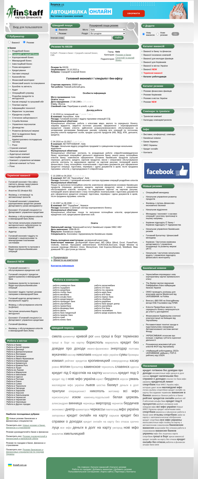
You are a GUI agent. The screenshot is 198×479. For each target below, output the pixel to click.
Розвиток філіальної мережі (25, 131)
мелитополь (110, 372)
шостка (101, 385)
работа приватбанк (62, 306)
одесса (134, 366)
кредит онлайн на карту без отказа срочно (111, 421)
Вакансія (63, 30)
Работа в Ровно (13, 381)
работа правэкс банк (63, 315)
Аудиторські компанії (20, 154)
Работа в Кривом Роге (17, 365)
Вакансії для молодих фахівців (158, 58)
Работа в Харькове (15, 390)
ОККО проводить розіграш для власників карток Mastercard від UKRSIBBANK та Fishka (161, 294)
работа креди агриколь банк (107, 313)
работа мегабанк (61, 294)
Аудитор (13, 231)
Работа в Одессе (14, 377)
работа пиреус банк (103, 297)
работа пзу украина (103, 290)
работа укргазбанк (103, 306)
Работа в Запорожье (16, 356)
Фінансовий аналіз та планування (28, 83)
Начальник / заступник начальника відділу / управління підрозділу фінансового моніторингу (163, 255)
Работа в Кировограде (17, 361)
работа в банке (175, 395)
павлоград (111, 409)
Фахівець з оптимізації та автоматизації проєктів (21, 196)
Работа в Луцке (13, 368)
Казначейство (18, 77)
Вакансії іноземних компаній (157, 55)
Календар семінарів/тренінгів (157, 120)
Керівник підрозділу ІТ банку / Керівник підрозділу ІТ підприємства (163, 223)
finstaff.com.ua (19, 465)
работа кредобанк (61, 290)
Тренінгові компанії (152, 116)
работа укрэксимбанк (104, 285)
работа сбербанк (102, 299)
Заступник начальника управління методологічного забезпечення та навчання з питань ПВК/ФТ (25, 225)
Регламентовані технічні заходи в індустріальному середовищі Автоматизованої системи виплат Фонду (162, 328)
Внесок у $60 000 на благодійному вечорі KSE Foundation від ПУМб (162, 301)
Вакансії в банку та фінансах (157, 51)
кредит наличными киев (169, 409)
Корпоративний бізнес (23, 57)
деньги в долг (129, 385)
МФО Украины (150, 145)
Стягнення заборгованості (24, 118)
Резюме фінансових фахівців (157, 91)
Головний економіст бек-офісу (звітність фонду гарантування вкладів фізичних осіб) (23, 184)
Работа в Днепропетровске (19, 352)
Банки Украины (150, 141)
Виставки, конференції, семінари (159, 134)
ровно (55, 366)
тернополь (107, 366)
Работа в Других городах (18, 404)
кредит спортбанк (151, 420)
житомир (114, 391)
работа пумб (59, 317)
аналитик (57, 433)
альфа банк (160, 401)
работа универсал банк (64, 285)
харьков (114, 415)
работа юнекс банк (62, 319)
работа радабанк (102, 301)
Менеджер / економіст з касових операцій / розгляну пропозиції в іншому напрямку (161, 216)
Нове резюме (164, 34)
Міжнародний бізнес (22, 60)
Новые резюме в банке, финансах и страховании (25, 426)
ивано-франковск (98, 348)
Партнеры (120, 471)
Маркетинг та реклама (23, 111)
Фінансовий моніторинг (23, 80)
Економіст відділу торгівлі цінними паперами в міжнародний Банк (25, 293)
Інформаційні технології (23, 108)
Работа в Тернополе (16, 386)
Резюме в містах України (155, 98)
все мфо (65, 427)
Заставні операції (20, 73)
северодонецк (120, 360)
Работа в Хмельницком (17, 395)
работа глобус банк (62, 292)
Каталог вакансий (100, 467)
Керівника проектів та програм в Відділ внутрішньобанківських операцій (24, 249)
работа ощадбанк (61, 288)
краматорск (82, 409)
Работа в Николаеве (16, 374)
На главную (83, 467)
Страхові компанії (18, 148)
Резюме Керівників (152, 94)
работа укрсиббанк (62, 303)
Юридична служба (21, 114)
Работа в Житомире (16, 354)
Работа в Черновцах (16, 402)
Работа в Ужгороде (15, 388)
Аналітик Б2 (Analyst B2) (20, 190)
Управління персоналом (24, 124)
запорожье (58, 415)
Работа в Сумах (14, 383)
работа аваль (59, 310)
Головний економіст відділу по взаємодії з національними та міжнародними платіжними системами (23, 239)
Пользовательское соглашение (83, 471)
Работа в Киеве (13, 345)
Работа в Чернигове (16, 399)
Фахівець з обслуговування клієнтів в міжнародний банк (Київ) (26, 217)
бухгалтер (77, 366)
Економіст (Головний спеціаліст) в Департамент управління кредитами (26, 211)
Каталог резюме (118, 467)
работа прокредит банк (64, 301)
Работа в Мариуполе (16, 372)
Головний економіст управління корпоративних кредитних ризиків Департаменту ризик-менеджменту (25, 203)
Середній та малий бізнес (25, 54)
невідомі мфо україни (105, 354)
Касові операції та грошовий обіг (28, 102)
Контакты (131, 471)
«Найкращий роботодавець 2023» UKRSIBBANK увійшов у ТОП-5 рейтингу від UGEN (162, 353)
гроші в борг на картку (68, 342)
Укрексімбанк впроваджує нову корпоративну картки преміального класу (163, 276)
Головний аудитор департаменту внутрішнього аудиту (24, 299)
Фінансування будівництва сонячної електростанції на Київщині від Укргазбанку (163, 318)
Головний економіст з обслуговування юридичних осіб (24, 269)
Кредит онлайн (150, 149)
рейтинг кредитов (76, 360)
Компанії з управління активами (25, 160)
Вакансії (150, 69)
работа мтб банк (102, 294)
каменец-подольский (96, 397)
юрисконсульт (60, 397)
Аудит (15, 90)
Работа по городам (81, 469)
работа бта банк (102, 308)
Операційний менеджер (157, 192)
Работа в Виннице (15, 349)
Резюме (63, 33)
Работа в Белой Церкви (17, 347)
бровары (133, 354)
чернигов (117, 403)
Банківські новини (152, 138)
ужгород (117, 427)
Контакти (147, 152)
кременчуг (69, 336)
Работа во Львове (15, 370)
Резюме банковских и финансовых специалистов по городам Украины (25, 451)
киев (97, 336)
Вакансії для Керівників (154, 62)
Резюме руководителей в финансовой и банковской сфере (26, 437)
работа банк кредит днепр (107, 303)
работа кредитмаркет (63, 299)
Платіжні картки (19, 105)
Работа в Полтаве (15, 379)
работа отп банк (102, 288)
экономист (58, 409)
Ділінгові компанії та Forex (22, 163)
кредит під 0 (59, 379)
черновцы (89, 403)
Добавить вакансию (102, 469)
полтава (134, 348)
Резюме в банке (123, 55)
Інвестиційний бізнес (22, 64)
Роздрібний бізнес (21, 51)
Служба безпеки (20, 121)
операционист (77, 391)
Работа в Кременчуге (16, 363)
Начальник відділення (156, 209)
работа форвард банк (63, 308)
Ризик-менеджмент (21, 67)
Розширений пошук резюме (103, 25)
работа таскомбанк (103, 310)
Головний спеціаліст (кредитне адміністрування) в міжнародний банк (24, 276)
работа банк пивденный (64, 313)
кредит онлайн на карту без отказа (159, 439)
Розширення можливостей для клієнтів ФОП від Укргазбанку (161, 345)
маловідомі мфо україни (68, 385)
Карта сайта (107, 471)
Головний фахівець (18, 324)
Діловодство (18, 127)
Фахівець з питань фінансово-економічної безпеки (160, 204)
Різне (14, 145)
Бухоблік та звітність (22, 86)
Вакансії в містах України (155, 66)
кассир (71, 354)
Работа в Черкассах (16, 397)
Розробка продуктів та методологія (23, 97)
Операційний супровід (23, 93)
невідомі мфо (149, 407)
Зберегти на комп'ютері (65, 260)
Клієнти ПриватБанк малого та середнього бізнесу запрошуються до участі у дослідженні (162, 309)
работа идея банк (102, 292)
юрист (100, 379)
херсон (124, 379)
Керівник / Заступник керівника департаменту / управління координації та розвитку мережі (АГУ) (161, 245)
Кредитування (19, 70)
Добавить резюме (123, 469)
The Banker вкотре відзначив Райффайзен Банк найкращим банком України (160, 285)
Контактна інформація (62, 265)
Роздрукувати (60, 257)
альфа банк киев (151, 444)
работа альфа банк (62, 297)
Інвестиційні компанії (20, 157)
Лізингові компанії (18, 151)
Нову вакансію (150, 34)
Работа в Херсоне (15, 393)
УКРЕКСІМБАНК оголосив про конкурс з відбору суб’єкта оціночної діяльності (163, 337)
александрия (60, 403)
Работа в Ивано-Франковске (20, 358)
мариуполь (112, 342)
